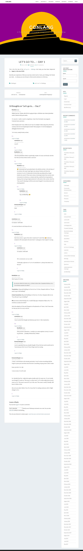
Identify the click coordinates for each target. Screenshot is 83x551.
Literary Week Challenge (69, 255)
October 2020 (67, 427)
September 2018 (67, 498)
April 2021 (66, 410)
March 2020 (66, 447)
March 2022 (66, 378)
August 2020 (66, 432)
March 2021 (66, 412)
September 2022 (67, 361)
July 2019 (66, 470)
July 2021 (66, 401)
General (66, 193)
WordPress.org (67, 107)
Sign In (76, 1)
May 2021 (66, 407)
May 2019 (66, 475)
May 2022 (66, 372)
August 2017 (66, 535)
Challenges (51, 1)
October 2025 (67, 295)
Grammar (66, 241)
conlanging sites (67, 225)
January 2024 (67, 315)
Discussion (43, 1)
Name (70, 75)
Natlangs (66, 258)
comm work (66, 222)
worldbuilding (67, 271)
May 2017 (66, 544)
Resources (64, 1)
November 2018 (67, 492)
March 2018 (66, 515)
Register (66, 96)
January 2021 (67, 418)
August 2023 (66, 330)
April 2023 (66, 341)
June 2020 (66, 438)
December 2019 (67, 455)
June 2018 (66, 507)
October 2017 (67, 530)
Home (37, 1)
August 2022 (66, 364)
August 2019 (66, 467)
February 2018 (67, 518)
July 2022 (66, 367)
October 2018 (67, 495)
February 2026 (67, 284)
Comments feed (67, 104)
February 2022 (67, 381)
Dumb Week (66, 238)
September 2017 (67, 532)
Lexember (66, 250)
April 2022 (66, 375)
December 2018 (67, 490)
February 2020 (67, 450)
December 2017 (67, 524)
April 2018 (66, 512)
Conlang (8, 1)
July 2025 (66, 304)
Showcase (57, 1)
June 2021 (66, 404)
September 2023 (67, 327)
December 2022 (67, 352)
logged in (17, 404)
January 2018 (67, 521)
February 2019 (67, 484)
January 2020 (67, 452)
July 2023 (66, 332)
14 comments (40, 64)
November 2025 (67, 293)
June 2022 (66, 370)
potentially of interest (69, 261)
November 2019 (67, 458)
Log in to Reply (15, 138)
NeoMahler (32, 64)
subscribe (11, 410)
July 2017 (66, 538)
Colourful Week (67, 216)
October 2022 (67, 358)
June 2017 (66, 541)
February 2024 (67, 313)
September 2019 (67, 464)
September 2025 (67, 298)
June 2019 (66, 472)
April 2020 (66, 444)
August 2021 (66, 398)
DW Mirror (70, 1)
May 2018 (66, 510)
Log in (65, 99)
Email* (70, 80)
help (65, 244)
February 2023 (67, 347)
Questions (66, 264)
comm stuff (66, 219)
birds (65, 214)
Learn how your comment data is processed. (39, 414)
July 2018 (66, 504)
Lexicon (65, 253)
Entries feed (66, 101)
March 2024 (66, 310)
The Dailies (66, 201)
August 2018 (66, 501)
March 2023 (66, 344)
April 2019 (66, 478)
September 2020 (67, 430)
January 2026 (67, 287)
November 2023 (67, 321)
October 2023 (67, 324)
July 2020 (66, 435)
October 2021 (67, 392)
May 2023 (66, 338)
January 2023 (67, 350)
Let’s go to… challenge (30, 69)
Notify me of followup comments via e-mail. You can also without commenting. (30, 409)
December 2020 (67, 421)
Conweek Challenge (68, 228)
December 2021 (67, 387)
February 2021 (67, 415)
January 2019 (67, 487)
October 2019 (67, 461)
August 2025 (66, 301)
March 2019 (66, 481)
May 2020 (66, 441)
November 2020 (67, 424)
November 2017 (67, 527)
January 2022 (67, 384)
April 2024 (66, 307)
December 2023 (67, 318)
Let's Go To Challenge (40, 83)
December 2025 (67, 290)
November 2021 (67, 390)
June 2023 (66, 335)
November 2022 (67, 355)
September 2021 (67, 395)
